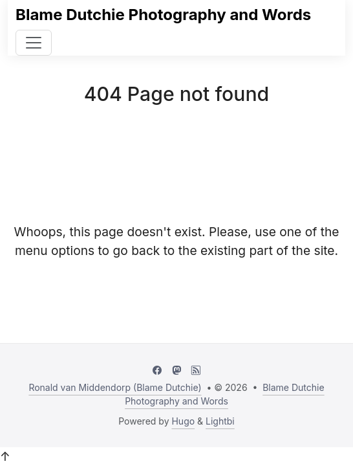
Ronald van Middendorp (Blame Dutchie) (114, 387)
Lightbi (220, 421)
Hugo (183, 421)
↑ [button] (5, 456)
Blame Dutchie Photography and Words (163, 14)
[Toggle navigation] (34, 43)
